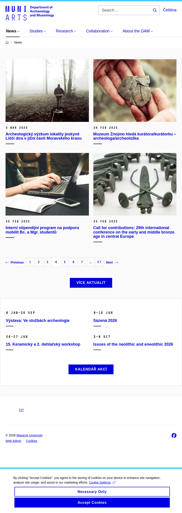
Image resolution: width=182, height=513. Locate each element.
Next (112, 262)
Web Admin (13, 441)
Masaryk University (29, 435)
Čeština (169, 10)
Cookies (31, 441)
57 (99, 262)
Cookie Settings (102, 486)
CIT (21, 410)
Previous (15, 262)
